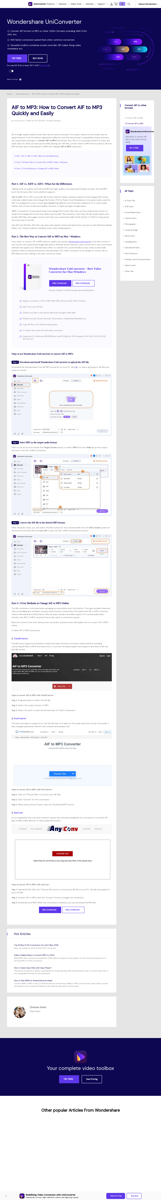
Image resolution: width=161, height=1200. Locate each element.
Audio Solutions (22, 94)
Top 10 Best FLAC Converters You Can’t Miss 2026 (40, 945)
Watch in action (15, 79)
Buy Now (134, 1196)
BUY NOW (38, 58)
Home (9, 94)
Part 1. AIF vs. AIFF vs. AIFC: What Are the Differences (40, 156)
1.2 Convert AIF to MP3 (134, 123)
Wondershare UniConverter (81, 241)
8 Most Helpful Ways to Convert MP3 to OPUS (38, 955)
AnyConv (18, 812)
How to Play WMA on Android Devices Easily (37, 980)
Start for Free (116, 1196)
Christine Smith (20, 121)
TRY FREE (17, 58)
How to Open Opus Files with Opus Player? (36, 967)
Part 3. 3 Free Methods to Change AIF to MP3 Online (40, 168)
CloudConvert (21, 638)
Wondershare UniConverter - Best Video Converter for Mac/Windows (75, 270)
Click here (44, 65)
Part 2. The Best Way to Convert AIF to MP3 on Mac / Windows (45, 162)
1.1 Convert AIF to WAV (134, 118)
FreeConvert (20, 718)
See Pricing (92, 1079)
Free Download (60, 283)
